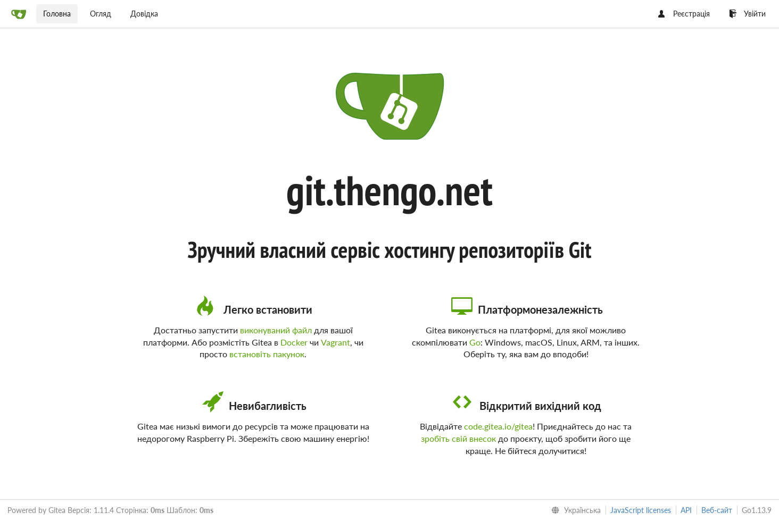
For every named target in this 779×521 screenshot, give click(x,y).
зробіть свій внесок (458, 438)
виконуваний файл (276, 330)
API (686, 510)
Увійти (747, 13)
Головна (57, 13)
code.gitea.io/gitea (498, 426)
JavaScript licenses (640, 510)
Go (474, 342)
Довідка (144, 13)
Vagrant (335, 342)
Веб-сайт (716, 510)
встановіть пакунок (266, 354)
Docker (294, 342)
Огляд (100, 13)
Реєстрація (684, 13)
